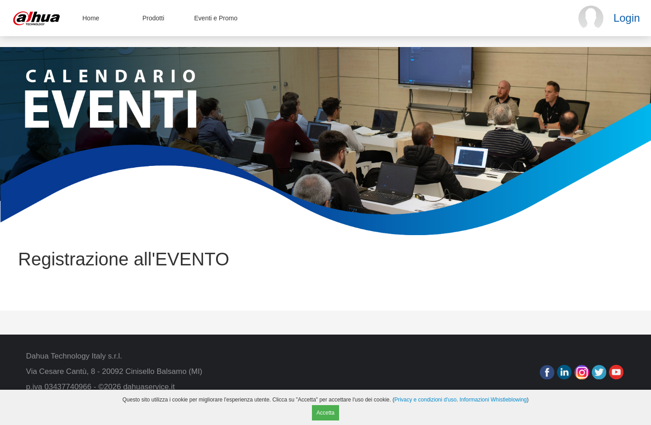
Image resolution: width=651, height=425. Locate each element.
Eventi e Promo (216, 18)
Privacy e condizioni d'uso (425, 400)
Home (90, 18)
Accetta (325, 413)
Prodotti (153, 18)
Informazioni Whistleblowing (493, 400)
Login (626, 18)
